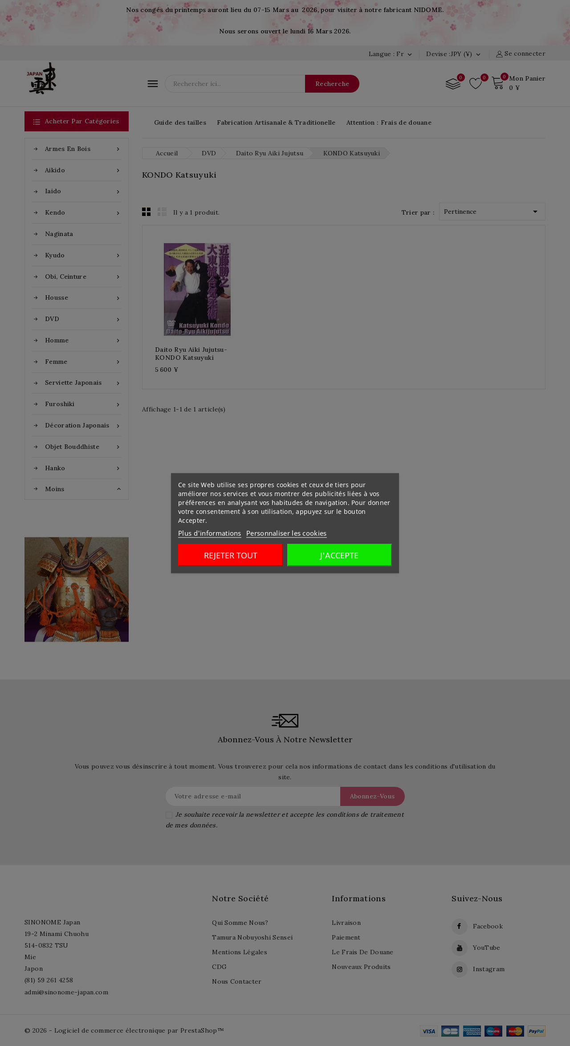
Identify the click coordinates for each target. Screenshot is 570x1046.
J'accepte (339, 554)
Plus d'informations (209, 532)
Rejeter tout (230, 554)
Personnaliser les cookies (286, 532)
